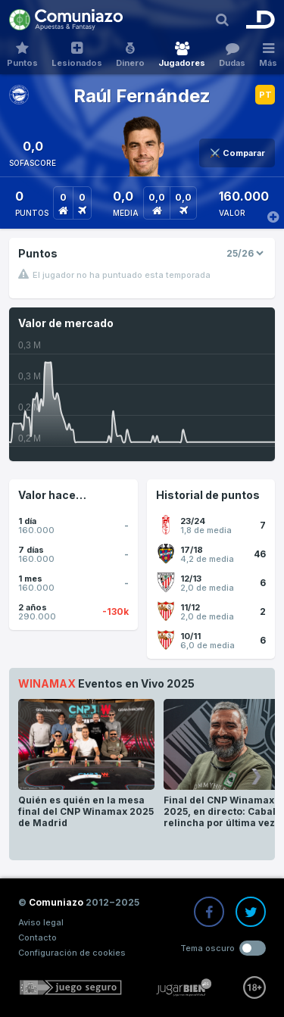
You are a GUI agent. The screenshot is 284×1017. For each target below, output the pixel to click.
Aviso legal (41, 922)
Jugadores (181, 55)
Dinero (130, 55)
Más (268, 55)
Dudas (232, 55)
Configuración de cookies (72, 952)
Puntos (22, 55)
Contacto (37, 937)
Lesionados (77, 55)
